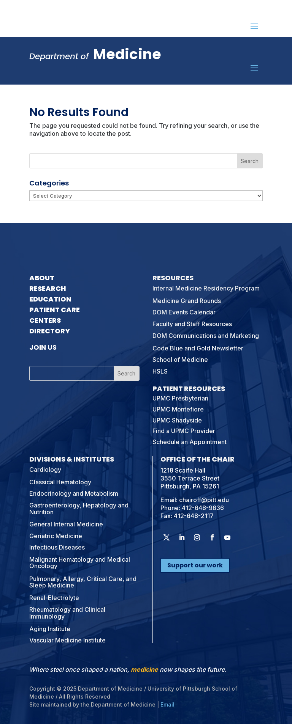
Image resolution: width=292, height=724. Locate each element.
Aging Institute (49, 629)
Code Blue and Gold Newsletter (197, 348)
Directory (49, 331)
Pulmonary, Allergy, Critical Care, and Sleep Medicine (82, 582)
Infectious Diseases (57, 547)
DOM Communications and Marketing (205, 335)
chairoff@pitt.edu (204, 500)
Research (47, 288)
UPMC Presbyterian (180, 398)
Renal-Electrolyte (54, 598)
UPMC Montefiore (178, 409)
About (41, 278)
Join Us (43, 347)
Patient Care (54, 309)
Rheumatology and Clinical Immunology (67, 613)
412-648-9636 (203, 508)
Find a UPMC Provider (183, 431)
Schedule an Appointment (189, 442)
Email (167, 704)
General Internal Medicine (66, 524)
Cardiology (45, 469)
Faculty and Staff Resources (192, 324)
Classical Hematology (60, 482)
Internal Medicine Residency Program (206, 288)
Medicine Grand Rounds (186, 301)
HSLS (160, 371)
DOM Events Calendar (184, 312)
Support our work (195, 565)
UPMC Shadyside (177, 420)
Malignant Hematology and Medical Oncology (79, 563)
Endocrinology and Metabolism (73, 493)
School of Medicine (180, 359)
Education (50, 299)
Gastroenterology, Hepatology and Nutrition (79, 508)
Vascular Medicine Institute (67, 640)
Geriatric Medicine (55, 536)
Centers (45, 320)
